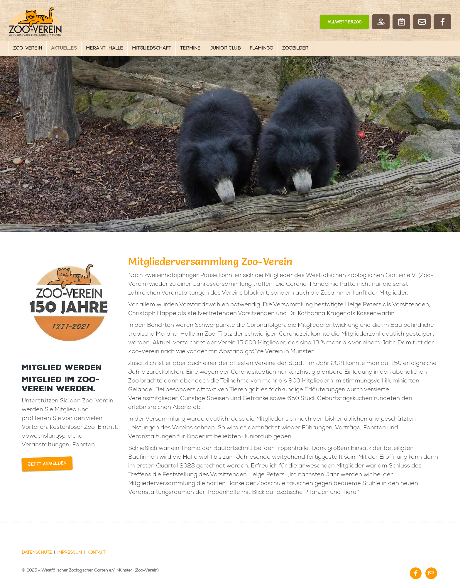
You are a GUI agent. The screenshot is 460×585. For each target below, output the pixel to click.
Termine (190, 48)
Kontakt (96, 552)
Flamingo (261, 48)
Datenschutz (37, 552)
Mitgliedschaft (151, 48)
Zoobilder (295, 48)
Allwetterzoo (344, 22)
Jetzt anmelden (47, 463)
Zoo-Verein (27, 48)
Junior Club (225, 48)
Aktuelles (64, 48)
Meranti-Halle (104, 48)
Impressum (69, 552)
